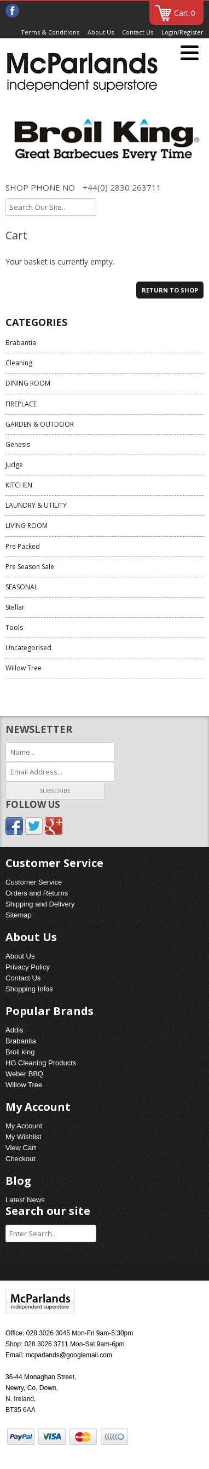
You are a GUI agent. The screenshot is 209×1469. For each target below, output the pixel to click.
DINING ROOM (27, 383)
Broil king (19, 1052)
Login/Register (182, 32)
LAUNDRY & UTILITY (36, 505)
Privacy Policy (27, 967)
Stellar (15, 607)
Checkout (20, 1159)
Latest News (25, 1200)
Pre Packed (22, 546)
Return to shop (170, 290)
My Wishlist (23, 1137)
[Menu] (190, 53)
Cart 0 (184, 13)
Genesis (17, 444)
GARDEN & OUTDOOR (39, 424)
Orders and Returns (36, 893)
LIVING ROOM (26, 525)
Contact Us (137, 32)
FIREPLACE (21, 404)
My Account (23, 1126)
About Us (101, 32)
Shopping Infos (29, 989)
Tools (14, 627)
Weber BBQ (24, 1074)
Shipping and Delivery (39, 904)
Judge (14, 464)
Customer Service (33, 882)
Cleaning (18, 363)
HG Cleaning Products (40, 1063)
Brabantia (20, 342)
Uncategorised (28, 647)
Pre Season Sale (29, 566)
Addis (14, 1030)
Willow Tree (23, 668)
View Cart (20, 1148)
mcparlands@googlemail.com (69, 1355)
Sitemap (18, 915)
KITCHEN (18, 485)
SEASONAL (21, 587)
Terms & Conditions (50, 32)
